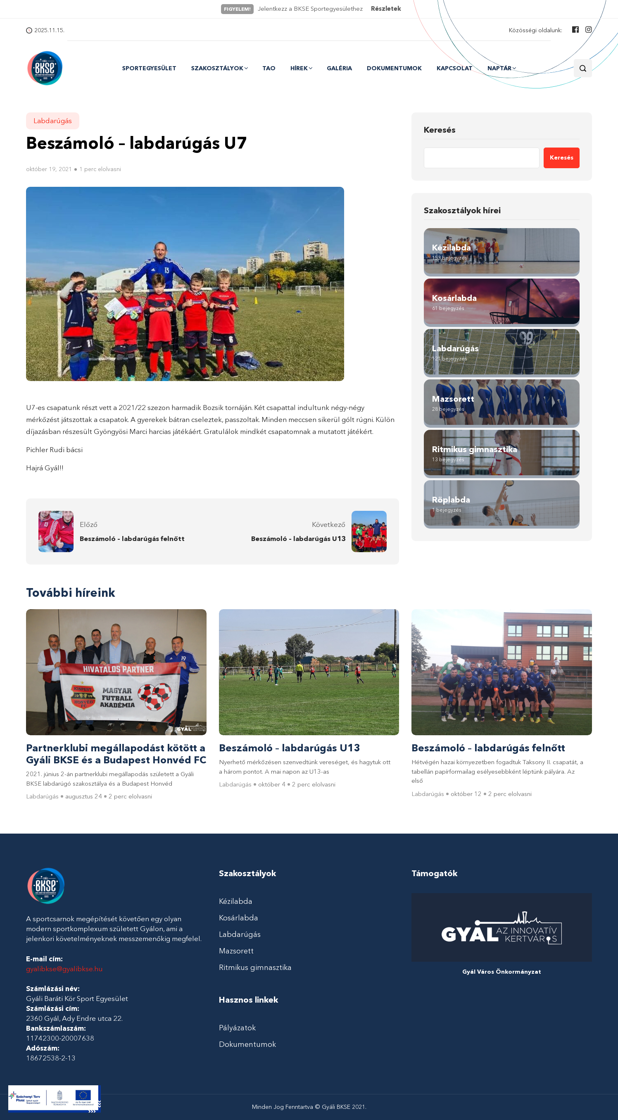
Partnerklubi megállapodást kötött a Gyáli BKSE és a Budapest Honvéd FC (116, 754)
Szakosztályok (217, 68)
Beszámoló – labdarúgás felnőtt (132, 539)
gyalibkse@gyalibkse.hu (64, 969)
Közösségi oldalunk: (535, 30)
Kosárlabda (238, 917)
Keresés (440, 130)
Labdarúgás (52, 121)
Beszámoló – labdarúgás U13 (298, 539)
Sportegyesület (149, 68)
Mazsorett (236, 951)
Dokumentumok (394, 68)
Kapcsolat (455, 68)
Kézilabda (235, 901)
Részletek (386, 8)
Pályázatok (237, 1027)
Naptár (499, 68)
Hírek (299, 68)
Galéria (339, 68)
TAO (269, 68)
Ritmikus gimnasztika (255, 967)
